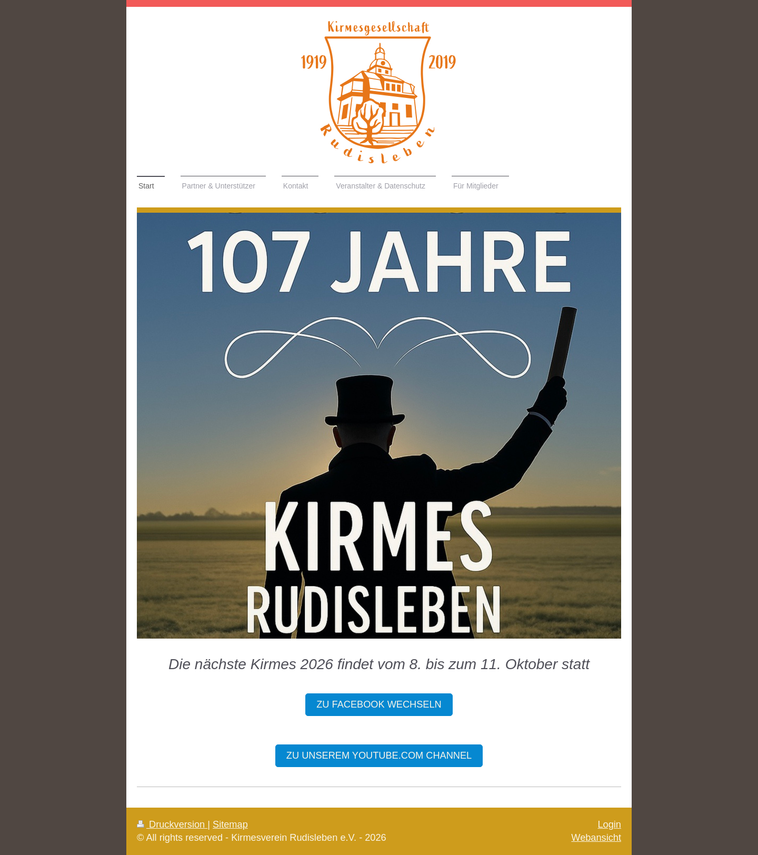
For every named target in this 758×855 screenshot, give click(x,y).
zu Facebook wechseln (379, 704)
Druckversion (172, 824)
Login (609, 824)
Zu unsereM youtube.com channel (379, 755)
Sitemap (230, 824)
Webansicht (596, 837)
